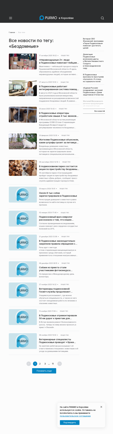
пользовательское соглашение (75, 416)
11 (53, 364)
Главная (12, 32)
